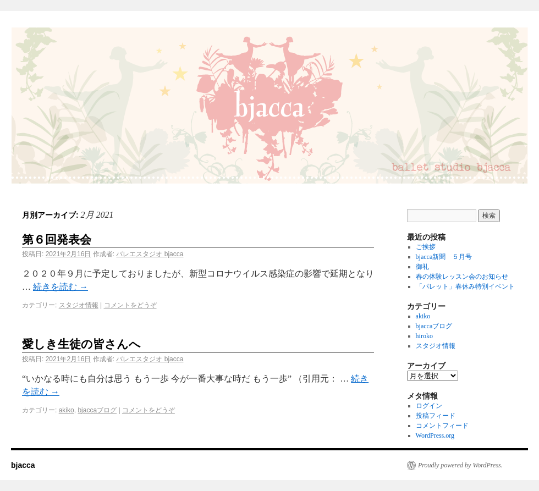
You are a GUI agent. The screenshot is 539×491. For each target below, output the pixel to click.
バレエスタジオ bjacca (149, 254)
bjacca (23, 465)
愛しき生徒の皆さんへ (81, 344)
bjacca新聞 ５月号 (444, 257)
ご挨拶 (426, 247)
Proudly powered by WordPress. (460, 465)
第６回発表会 (56, 239)
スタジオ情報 (78, 305)
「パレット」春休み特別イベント (465, 286)
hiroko (424, 336)
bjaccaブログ (97, 410)
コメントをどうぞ (130, 305)
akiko (66, 410)
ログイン (429, 406)
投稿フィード (435, 416)
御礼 (422, 267)
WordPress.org (435, 435)
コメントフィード (442, 425)
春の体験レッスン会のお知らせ (462, 276)
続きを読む (60, 286)
